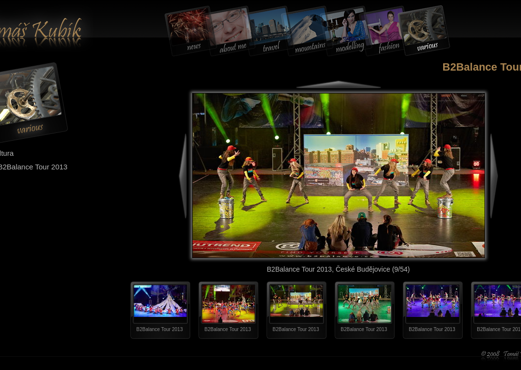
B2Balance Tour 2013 (159, 329)
